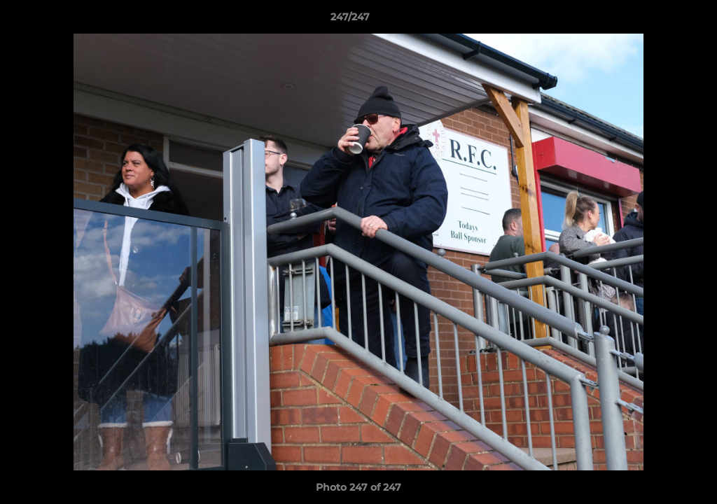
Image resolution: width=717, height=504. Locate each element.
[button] (658, 20)
